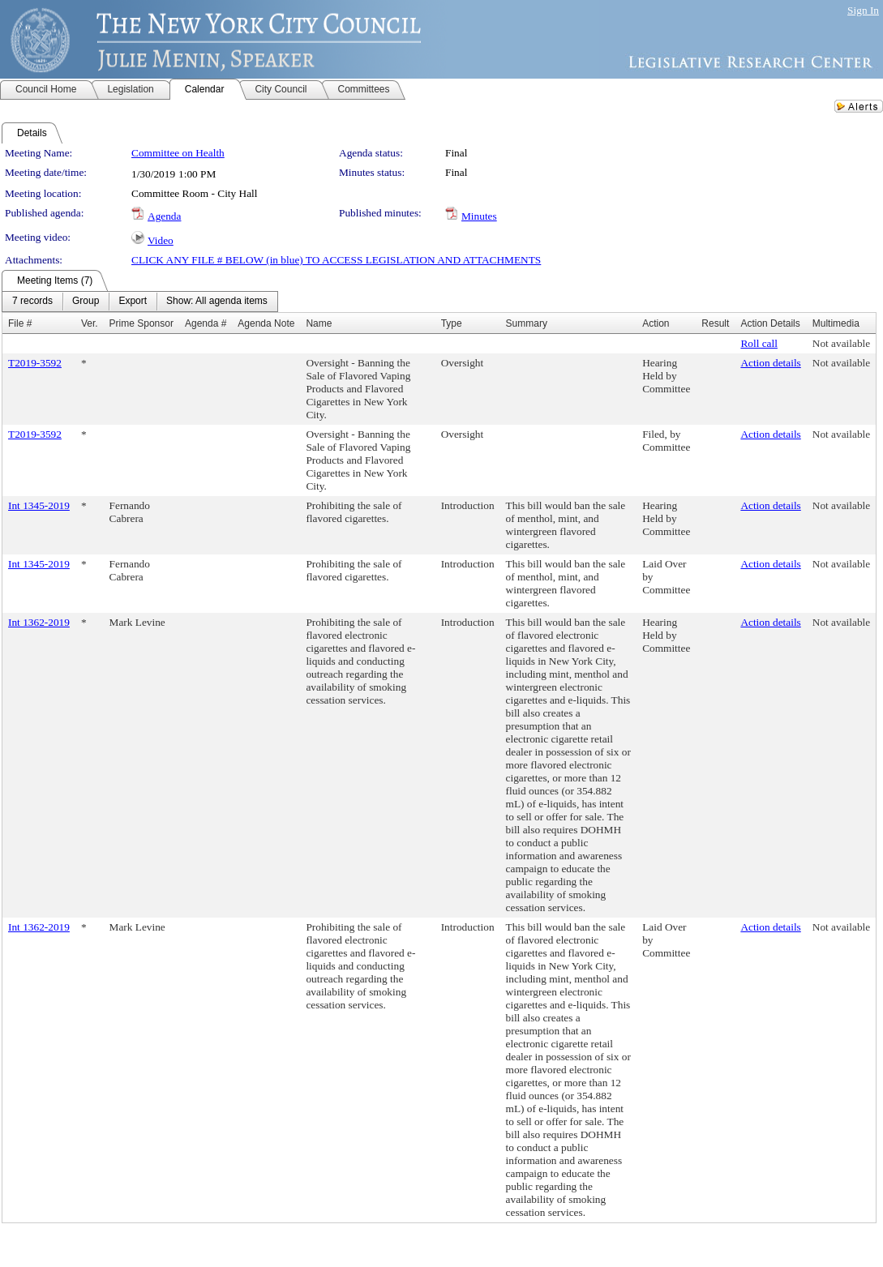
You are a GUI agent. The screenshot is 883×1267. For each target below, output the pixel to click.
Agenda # (205, 323)
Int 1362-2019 (39, 622)
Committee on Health (178, 153)
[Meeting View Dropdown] (216, 301)
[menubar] (140, 301)
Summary (526, 323)
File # (20, 323)
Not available (841, 343)
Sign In (863, 10)
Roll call (759, 343)
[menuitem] (32, 301)
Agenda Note (266, 323)
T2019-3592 (35, 363)
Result (715, 323)
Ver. (89, 323)
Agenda (164, 216)
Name (319, 323)
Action (655, 323)
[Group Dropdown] (85, 301)
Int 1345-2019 (39, 505)
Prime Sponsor (141, 323)
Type (451, 323)
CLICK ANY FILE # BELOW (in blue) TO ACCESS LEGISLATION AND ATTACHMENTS (336, 260)
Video (161, 240)
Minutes (479, 216)
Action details (770, 363)
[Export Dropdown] (132, 301)
